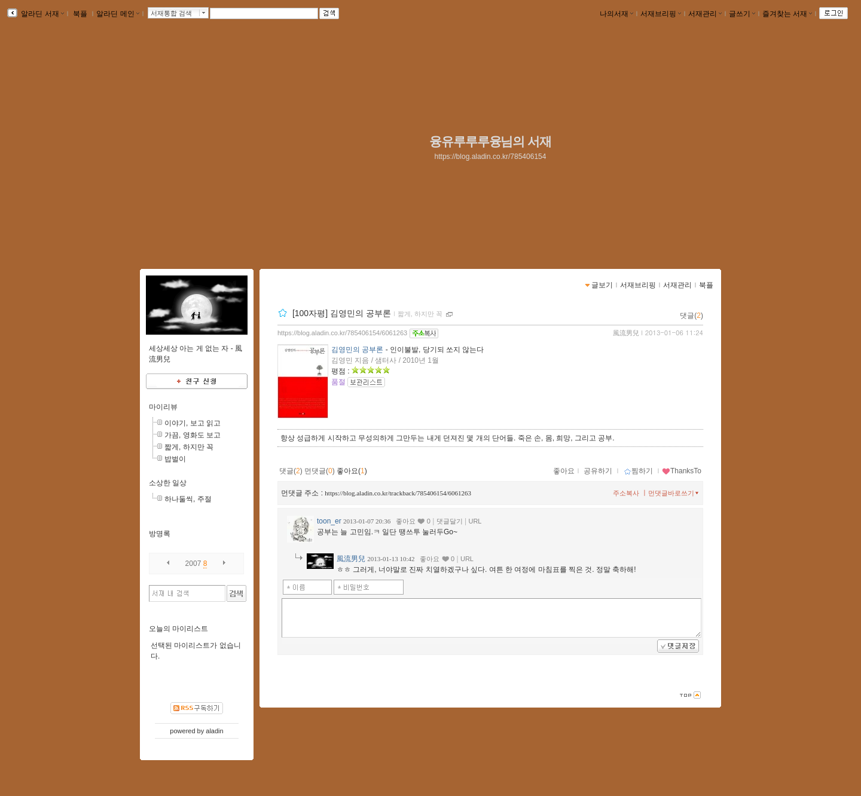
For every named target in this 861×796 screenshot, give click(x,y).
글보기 (602, 285)
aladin (214, 730)
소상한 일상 (168, 483)
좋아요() (352, 471)
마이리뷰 (163, 407)
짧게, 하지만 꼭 (420, 313)
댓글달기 (449, 521)
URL (474, 521)
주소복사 (626, 493)
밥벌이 (175, 459)
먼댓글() (319, 471)
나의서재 (616, 14)
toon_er (329, 521)
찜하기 (638, 471)
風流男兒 (626, 332)
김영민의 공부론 (357, 349)
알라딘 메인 (117, 14)
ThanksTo (681, 471)
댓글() (691, 315)
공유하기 (598, 471)
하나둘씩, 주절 (188, 499)
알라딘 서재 (41, 14)
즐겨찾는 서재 (787, 14)
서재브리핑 (660, 14)
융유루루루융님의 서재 (490, 141)
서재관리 (705, 14)
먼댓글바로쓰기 (674, 493)
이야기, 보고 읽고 (192, 423)
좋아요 (564, 471)
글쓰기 (742, 14)
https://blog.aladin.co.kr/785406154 (490, 156)
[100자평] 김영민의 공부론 (341, 313)
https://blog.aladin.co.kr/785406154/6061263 (342, 332)
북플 (80, 14)
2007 (193, 563)
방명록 (159, 533)
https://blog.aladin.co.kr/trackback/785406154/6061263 (398, 493)
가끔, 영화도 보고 (192, 435)
